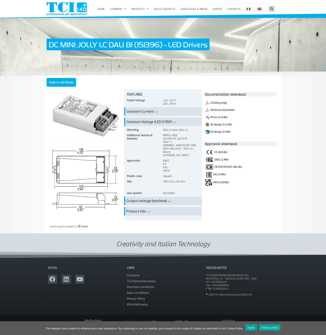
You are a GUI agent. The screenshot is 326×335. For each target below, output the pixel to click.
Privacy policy (269, 327)
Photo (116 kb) (216, 122)
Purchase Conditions (140, 291)
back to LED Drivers (61, 86)
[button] (272, 9)
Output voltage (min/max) (146, 205)
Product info (136, 216)
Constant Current (140, 116)
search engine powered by (69, 230)
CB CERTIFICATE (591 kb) (223, 171)
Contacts (233, 9)
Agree (251, 327)
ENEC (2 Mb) (217, 163)
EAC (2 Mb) (215, 178)
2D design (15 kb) (218, 136)
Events (217, 9)
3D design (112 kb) (218, 129)
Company (118, 9)
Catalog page (216, 107)
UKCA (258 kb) (217, 186)
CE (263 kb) (216, 156)
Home (101, 9)
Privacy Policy (136, 303)
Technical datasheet (220, 114)
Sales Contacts (164, 9)
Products (140, 9)
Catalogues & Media (193, 9)
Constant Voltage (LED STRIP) (149, 126)
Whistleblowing (137, 309)
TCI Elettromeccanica (141, 286)
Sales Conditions (138, 297)
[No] (321, 328)
